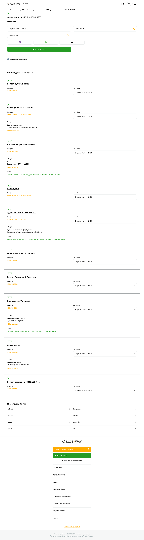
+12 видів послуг (13, 130)
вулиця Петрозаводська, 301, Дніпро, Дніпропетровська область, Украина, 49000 (36, 239)
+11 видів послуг (13, 368)
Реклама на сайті (61, 456)
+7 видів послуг (12, 167)
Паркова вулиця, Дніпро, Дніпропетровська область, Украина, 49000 (31, 331)
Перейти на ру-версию (72, 527)
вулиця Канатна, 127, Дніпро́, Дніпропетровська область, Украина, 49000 (33, 175)
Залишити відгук (39, 49)
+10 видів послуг (13, 324)
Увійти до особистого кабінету (72, 449)
